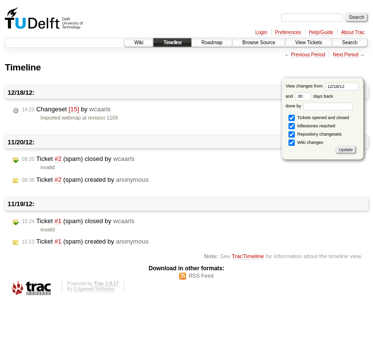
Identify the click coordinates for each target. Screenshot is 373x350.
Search (349, 42)
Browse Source (258, 42)
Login (261, 32)
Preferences (288, 32)
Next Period (345, 54)
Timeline (172, 42)
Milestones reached (311, 126)
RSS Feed (201, 276)
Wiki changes (305, 143)
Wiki (138, 42)
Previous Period (308, 54)
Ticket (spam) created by (85, 180)
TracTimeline (248, 256)
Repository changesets (314, 134)
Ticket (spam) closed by (78, 159)
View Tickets (308, 42)
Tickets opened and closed (318, 118)
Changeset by (66, 109)
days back (314, 96)
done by (319, 106)
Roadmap (212, 42)
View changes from (322, 86)
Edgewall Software (94, 289)
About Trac (352, 32)
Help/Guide (321, 32)
